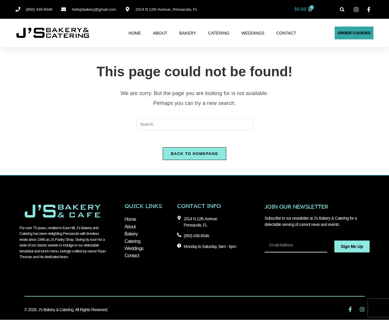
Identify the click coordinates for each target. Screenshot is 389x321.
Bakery (187, 33)
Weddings (252, 33)
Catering (218, 33)
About (160, 33)
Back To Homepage (194, 154)
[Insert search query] (194, 124)
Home (134, 33)
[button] (342, 9)
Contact (286, 33)
